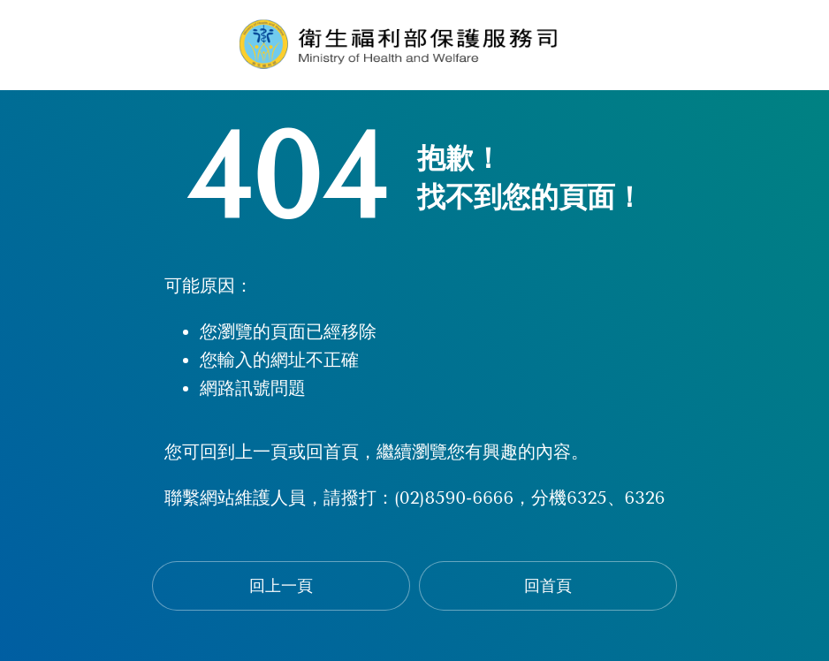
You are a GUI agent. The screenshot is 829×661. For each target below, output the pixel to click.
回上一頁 (281, 586)
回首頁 (548, 586)
